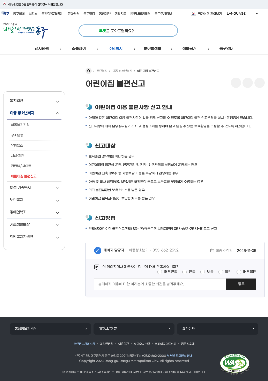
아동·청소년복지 (122, 71)
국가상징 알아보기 (210, 14)
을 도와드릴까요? (116, 31)
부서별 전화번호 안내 (180, 356)
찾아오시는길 (142, 344)
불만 (228, 272)
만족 (192, 272)
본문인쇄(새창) (248, 83)
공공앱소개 (187, 344)
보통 (210, 272)
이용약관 (123, 344)
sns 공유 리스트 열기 (236, 83)
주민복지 (102, 71)
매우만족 (170, 272)
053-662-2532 (165, 250)
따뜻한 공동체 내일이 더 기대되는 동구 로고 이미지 (25, 30)
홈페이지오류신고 (165, 344)
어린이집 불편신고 (148, 71)
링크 (259, 83)
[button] (41, 49)
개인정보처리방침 (84, 344)
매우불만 (249, 272)
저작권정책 (106, 344)
